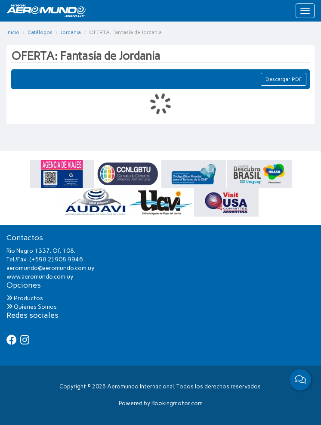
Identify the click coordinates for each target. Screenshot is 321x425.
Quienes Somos (31, 306)
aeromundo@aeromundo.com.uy (50, 268)
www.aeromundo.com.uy (40, 276)
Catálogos (40, 32)
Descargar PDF (283, 79)
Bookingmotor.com (177, 403)
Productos (24, 298)
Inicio (12, 32)
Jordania (71, 32)
